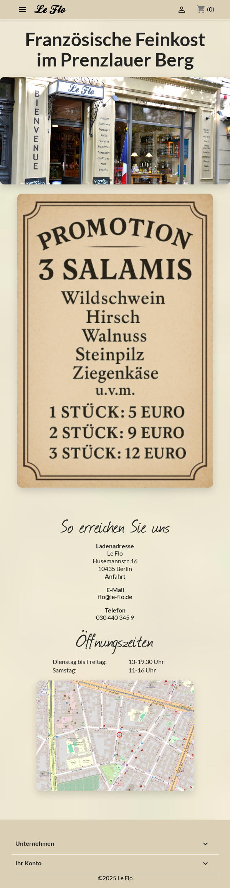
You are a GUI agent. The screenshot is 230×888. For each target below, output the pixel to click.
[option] (115, 130)
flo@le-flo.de (115, 596)
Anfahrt (115, 576)
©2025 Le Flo (115, 878)
